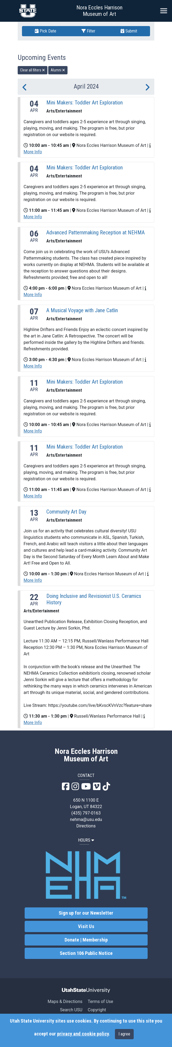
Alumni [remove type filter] (58, 70)
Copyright (97, 1009)
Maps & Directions (65, 1001)
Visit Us (86, 926)
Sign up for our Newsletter (86, 913)
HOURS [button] (86, 840)
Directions (86, 825)
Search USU (71, 1009)
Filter (88, 31)
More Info (33, 151)
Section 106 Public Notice (86, 953)
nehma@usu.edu (86, 819)
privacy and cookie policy (83, 1034)
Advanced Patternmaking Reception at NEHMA (95, 232)
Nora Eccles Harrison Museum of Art (99, 10)
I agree (124, 1034)
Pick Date (45, 31)
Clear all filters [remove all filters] (32, 70)
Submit (129, 31)
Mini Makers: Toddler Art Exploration (84, 102)
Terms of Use (100, 1001)
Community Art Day (66, 511)
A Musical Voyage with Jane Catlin (82, 310)
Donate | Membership (86, 940)
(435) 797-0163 (85, 813)
